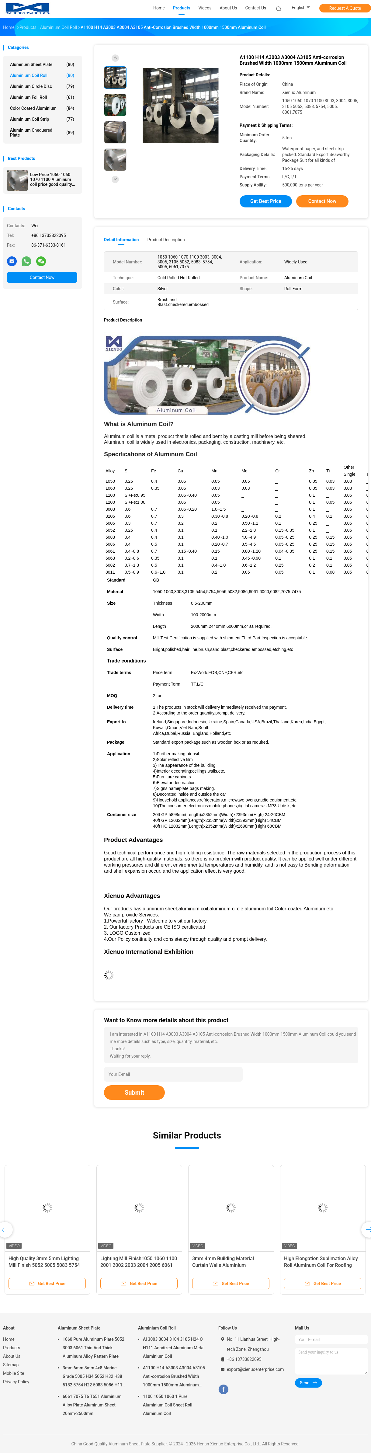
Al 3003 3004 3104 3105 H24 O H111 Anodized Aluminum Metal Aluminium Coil (174, 1348)
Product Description (166, 239)
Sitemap (11, 1364)
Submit (134, 1092)
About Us (11, 1356)
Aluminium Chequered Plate (42, 132)
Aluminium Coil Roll (42, 75)
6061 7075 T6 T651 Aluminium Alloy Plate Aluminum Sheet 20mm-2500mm (92, 1405)
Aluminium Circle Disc (42, 86)
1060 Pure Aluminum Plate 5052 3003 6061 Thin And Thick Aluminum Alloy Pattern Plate (93, 1348)
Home (9, 1339)
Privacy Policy (16, 1381)
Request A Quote (345, 8)
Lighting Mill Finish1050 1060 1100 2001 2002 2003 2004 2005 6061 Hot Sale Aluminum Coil (138, 1265)
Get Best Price (265, 201)
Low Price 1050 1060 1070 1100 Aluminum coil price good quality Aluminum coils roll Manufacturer (51, 179)
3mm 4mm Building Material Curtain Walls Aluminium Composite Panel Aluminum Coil (227, 1265)
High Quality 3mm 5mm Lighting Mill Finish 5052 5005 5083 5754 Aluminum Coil (44, 1265)
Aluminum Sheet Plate (42, 64)
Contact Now (42, 277)
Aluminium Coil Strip (42, 119)
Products (11, 1347)
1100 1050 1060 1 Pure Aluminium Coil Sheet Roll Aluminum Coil (167, 1405)
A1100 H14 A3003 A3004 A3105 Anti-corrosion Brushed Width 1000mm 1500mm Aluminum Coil (174, 1377)
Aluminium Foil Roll (42, 97)
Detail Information (121, 239)
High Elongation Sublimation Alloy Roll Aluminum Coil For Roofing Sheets (321, 1265)
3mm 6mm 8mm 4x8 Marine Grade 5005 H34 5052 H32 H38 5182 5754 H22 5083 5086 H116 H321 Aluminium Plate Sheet (94, 1377)
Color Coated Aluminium (42, 108)
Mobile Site (13, 1373)
